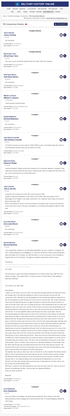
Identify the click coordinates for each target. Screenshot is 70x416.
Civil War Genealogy (13, 16)
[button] (25, 33)
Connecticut (24, 16)
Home (4, 16)
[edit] (64, 34)
